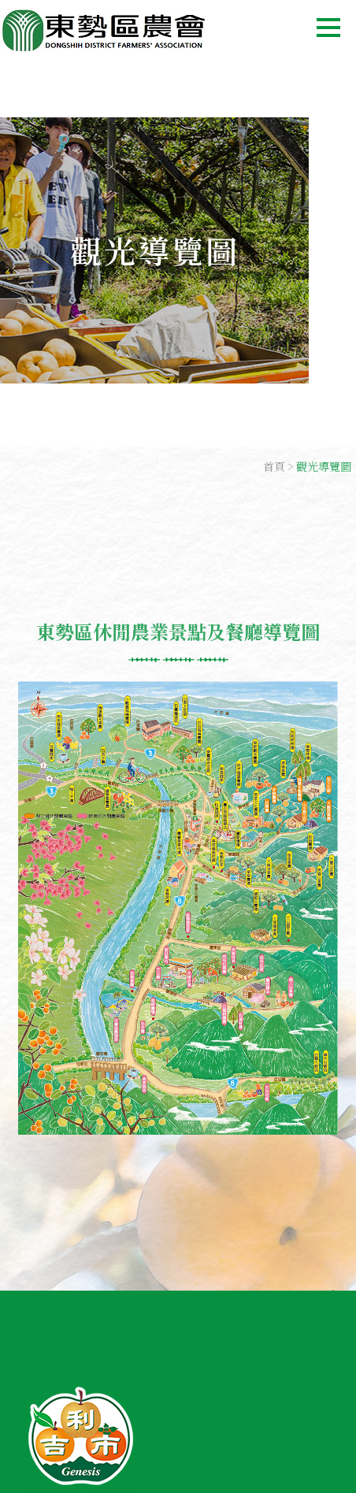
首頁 (274, 466)
